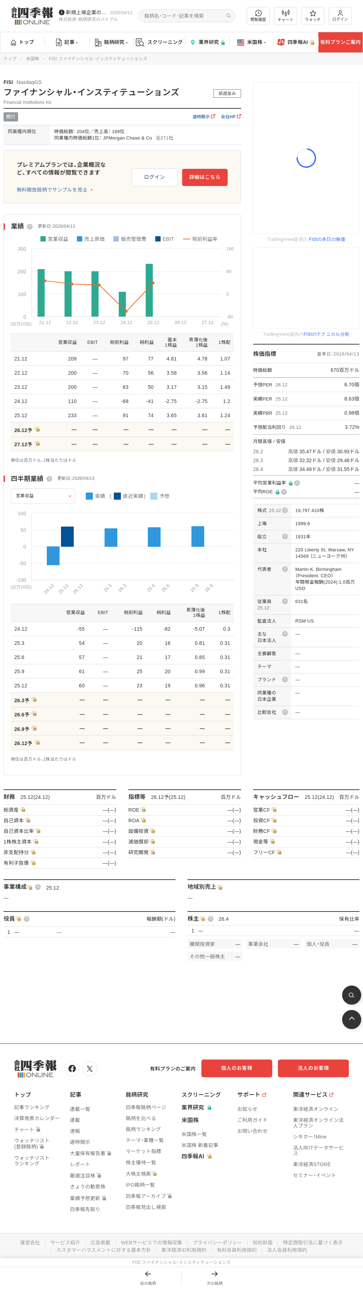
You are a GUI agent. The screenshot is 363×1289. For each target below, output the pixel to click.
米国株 (251, 42)
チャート (286, 16)
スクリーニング (159, 42)
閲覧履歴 (258, 16)
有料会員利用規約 (237, 1249)
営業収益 (25, 495)
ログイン (340, 15)
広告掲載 (99, 1242)
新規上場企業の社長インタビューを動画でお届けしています (86, 12)
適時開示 (203, 116)
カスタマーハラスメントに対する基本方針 (103, 1249)
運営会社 (28, 1242)
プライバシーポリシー (217, 1242)
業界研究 (207, 42)
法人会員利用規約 (288, 1249)
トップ (22, 42)
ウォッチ (313, 16)
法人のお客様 (317, 1068)
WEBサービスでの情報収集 (151, 1242)
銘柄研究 (111, 42)
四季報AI (296, 42)
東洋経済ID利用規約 (184, 1249)
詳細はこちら (204, 177)
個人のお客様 (246, 1068)
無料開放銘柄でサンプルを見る (52, 190)
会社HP (231, 116)
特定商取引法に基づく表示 (314, 1242)
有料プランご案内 (340, 42)
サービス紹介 (64, 1242)
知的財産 (263, 1242)
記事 (67, 42)
